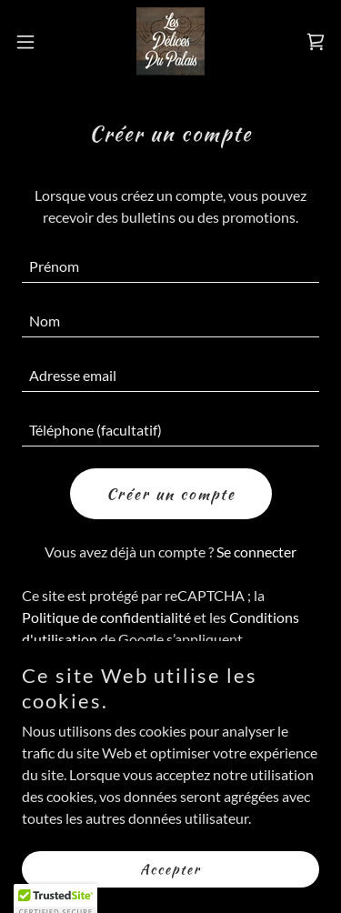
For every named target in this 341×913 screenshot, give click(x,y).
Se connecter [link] (256, 551)
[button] (31, 42)
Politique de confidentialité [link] (106, 617)
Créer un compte (171, 494)
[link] (170, 41)
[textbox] (170, 266)
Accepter (170, 869)
